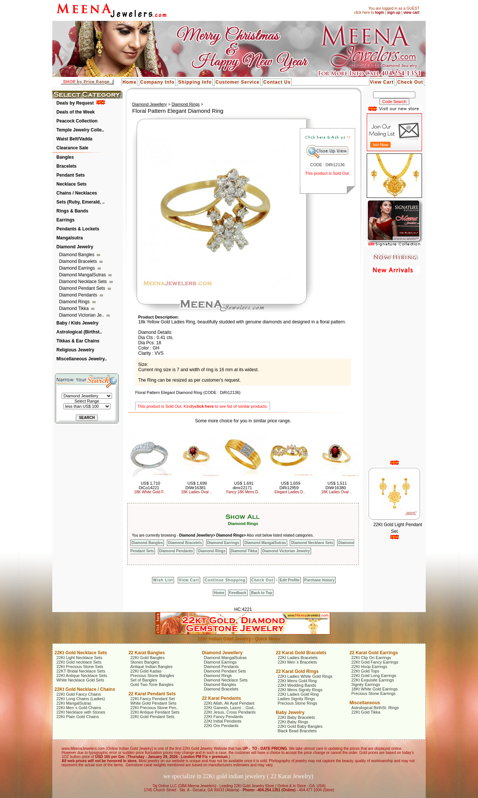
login (379, 12)
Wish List (163, 580)
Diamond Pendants (78, 295)
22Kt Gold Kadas (145, 671)
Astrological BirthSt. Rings (375, 707)
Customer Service (237, 82)
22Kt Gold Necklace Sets (81, 652)
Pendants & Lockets (77, 229)
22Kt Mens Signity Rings (300, 689)
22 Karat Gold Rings (297, 671)
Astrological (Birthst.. (79, 332)
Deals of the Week (75, 112)
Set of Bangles (143, 680)
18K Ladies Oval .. (196, 492)
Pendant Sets (70, 175)
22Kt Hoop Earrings (369, 666)
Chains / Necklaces (76, 193)
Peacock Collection (76, 121)
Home (129, 82)
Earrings (65, 220)
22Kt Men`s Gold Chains (78, 707)
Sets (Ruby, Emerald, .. (80, 202)
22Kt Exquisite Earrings (372, 680)
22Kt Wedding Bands (297, 685)
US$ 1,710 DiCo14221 (149, 485)
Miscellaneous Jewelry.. (81, 358)
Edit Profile (289, 580)
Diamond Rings (75, 301)
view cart (411, 12)
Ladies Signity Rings (296, 698)
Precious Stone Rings (297, 703)
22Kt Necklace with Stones (80, 712)
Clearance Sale (72, 147)
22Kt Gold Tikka (366, 712)
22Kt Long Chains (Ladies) (80, 698)
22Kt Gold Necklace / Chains (85, 689)
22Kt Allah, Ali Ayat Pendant (229, 703)
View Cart (382, 82)
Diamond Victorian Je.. (82, 315)
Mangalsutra (69, 237)
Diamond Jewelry (74, 246)
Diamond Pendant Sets (82, 288)
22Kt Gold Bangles (147, 657)
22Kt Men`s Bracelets (297, 662)
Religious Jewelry (75, 350)
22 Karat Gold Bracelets (301, 652)
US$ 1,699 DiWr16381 (196, 485)
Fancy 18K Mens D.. (243, 492)
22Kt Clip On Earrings (371, 657)
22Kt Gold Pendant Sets (152, 716)
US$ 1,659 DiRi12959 (289, 485)
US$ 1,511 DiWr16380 (336, 485)
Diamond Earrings (77, 268)
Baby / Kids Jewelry (77, 323)
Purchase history (319, 580)
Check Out (410, 82)
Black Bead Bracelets (297, 731)
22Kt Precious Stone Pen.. (154, 707)
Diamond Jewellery (149, 104)
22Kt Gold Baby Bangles (300, 726)
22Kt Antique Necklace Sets (81, 675)
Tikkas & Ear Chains (77, 341)
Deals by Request (75, 103)
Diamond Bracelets (78, 261)
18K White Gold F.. (149, 492)
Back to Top (261, 593)
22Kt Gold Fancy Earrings (374, 662)
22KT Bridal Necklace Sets (80, 671)
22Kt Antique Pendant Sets (155, 712)
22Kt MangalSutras (73, 703)
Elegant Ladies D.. (289, 492)
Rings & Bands (72, 211)
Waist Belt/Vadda (74, 139)
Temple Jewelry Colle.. (80, 130)
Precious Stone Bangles (152, 675)
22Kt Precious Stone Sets (79, 666)
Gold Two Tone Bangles (152, 684)
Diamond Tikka (74, 308)
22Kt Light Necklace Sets (79, 657)
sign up (393, 12)
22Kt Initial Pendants (223, 721)
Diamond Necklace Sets (83, 281)
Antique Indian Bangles (151, 666)
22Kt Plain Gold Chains (77, 716)
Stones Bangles (144, 662)
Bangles (65, 157)
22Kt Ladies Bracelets (298, 657)
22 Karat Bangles (146, 652)
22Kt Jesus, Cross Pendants (230, 712)
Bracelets (66, 166)
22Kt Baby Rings (293, 722)
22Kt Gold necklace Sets (78, 662)
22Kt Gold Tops (365, 671)
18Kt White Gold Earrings (374, 689)
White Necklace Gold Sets (80, 680)
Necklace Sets (71, 184)
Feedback (237, 593)
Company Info (157, 82)
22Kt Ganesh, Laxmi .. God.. (230, 707)
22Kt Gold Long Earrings (373, 675)
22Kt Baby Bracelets (296, 717)
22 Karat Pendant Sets (152, 693)
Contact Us (277, 82)
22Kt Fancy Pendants (223, 716)
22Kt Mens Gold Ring (297, 681)
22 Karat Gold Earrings (374, 652)
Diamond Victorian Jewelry (286, 551)
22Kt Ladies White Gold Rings (305, 676)
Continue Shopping (225, 580)
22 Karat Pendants (221, 698)
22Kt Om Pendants (221, 725)
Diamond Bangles (77, 254)
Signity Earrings (365, 684)
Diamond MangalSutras (83, 274)
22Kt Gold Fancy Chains (78, 694)
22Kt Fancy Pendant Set (152, 698)
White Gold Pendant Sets (153, 703)
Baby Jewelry (290, 712)
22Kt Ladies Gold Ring (298, 694)
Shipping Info (195, 82)
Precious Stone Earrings (373, 693)
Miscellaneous (365, 702)
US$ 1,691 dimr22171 (243, 485)
